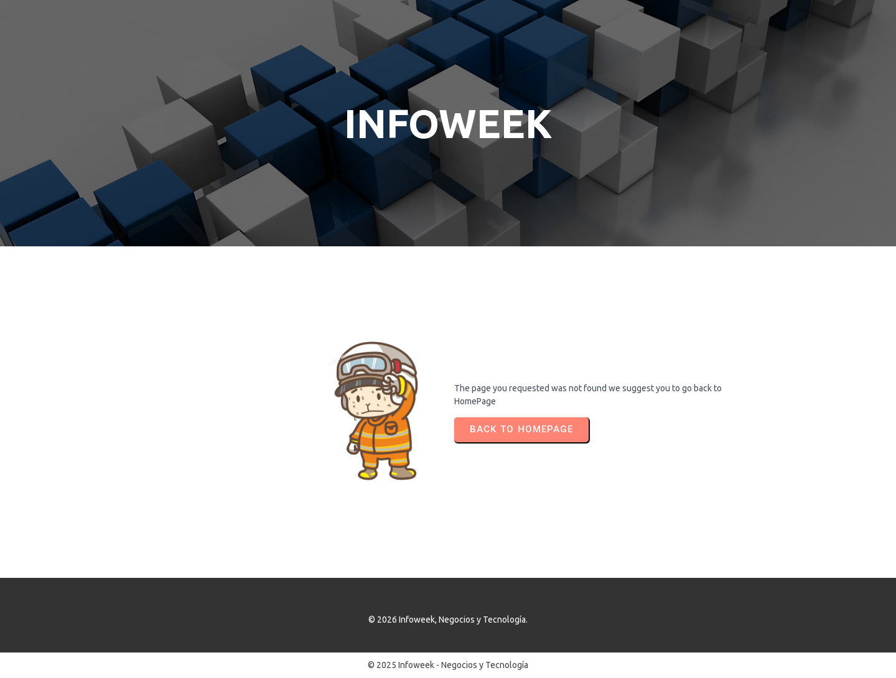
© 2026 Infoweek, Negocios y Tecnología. (448, 620)
